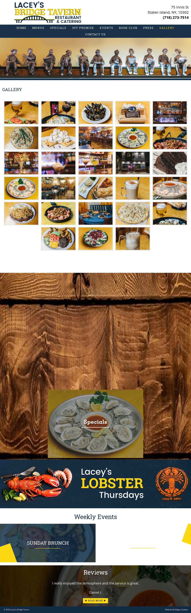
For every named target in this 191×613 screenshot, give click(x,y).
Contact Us (95, 34)
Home (21, 28)
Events (106, 28)
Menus (38, 28)
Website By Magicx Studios (176, 609)
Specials (58, 28)
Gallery (166, 28)
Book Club (128, 28)
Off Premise (83, 28)
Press (148, 28)
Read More (95, 600)
